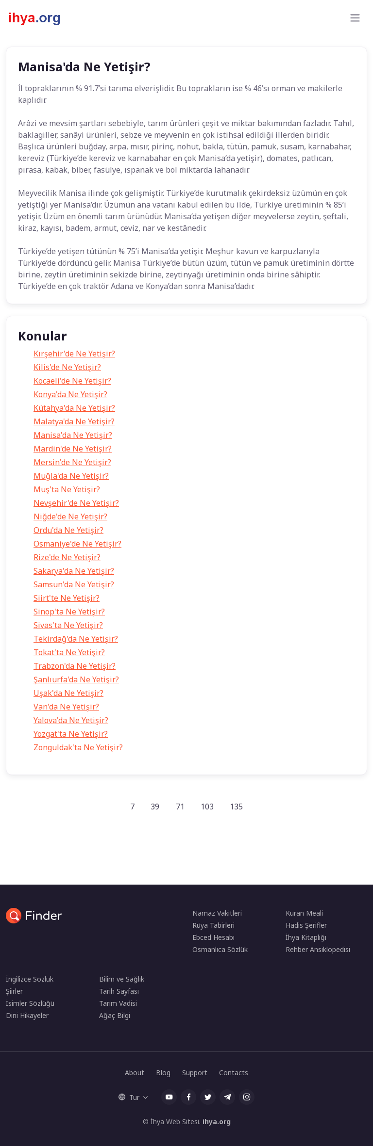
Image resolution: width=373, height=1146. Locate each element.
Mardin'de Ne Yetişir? (73, 448)
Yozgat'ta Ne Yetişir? (71, 733)
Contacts (233, 1072)
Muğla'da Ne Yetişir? (71, 475)
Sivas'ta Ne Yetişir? (68, 625)
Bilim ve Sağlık (121, 979)
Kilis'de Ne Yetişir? (67, 367)
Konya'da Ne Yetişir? (70, 394)
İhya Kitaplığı (306, 937)
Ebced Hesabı (213, 937)
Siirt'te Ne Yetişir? (67, 598)
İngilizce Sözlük (29, 979)
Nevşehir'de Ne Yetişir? (76, 503)
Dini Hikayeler (27, 1015)
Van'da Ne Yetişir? (66, 706)
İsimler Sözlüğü (30, 1003)
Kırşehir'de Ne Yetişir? (74, 353)
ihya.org (217, 1121)
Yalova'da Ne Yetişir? (71, 720)
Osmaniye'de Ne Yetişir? (77, 543)
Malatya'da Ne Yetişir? (74, 421)
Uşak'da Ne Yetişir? (68, 693)
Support (194, 1072)
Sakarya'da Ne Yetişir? (74, 570)
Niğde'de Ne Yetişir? (70, 516)
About (134, 1072)
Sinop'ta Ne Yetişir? (69, 611)
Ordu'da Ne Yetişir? (68, 530)
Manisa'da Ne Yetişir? (73, 435)
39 (155, 806)
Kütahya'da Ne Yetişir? (74, 408)
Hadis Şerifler (306, 925)
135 (236, 806)
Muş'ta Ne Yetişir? (67, 489)
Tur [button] (129, 1097)
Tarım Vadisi (118, 1003)
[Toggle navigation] (355, 18)
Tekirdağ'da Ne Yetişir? (76, 638)
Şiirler (14, 991)
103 (207, 806)
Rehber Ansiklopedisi (318, 949)
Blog (163, 1072)
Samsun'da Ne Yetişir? (74, 584)
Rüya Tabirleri (213, 925)
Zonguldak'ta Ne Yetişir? (78, 747)
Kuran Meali (304, 913)
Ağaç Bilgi (114, 1015)
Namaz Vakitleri (217, 913)
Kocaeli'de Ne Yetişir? (72, 380)
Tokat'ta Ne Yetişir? (69, 652)
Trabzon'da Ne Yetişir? (75, 666)
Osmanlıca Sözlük (220, 949)
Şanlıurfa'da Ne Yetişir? (76, 679)
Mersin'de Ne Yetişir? (72, 462)
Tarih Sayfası (119, 991)
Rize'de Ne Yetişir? (67, 557)
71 (180, 806)
